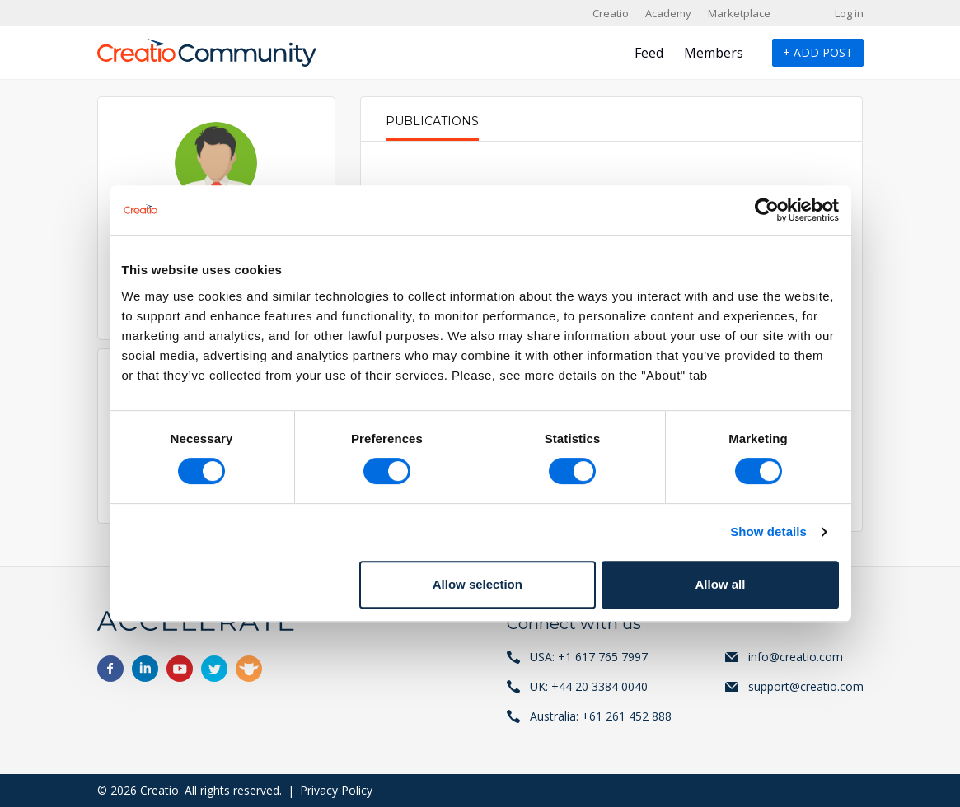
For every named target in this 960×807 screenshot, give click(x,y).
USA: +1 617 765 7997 (589, 657)
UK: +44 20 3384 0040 (589, 686)
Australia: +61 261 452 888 (601, 716)
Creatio (610, 13)
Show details (768, 532)
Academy (668, 13)
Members (713, 53)
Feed (649, 53)
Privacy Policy (336, 790)
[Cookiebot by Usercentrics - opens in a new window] (767, 210)
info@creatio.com (795, 657)
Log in (849, 13)
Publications (432, 121)
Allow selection (477, 584)
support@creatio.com (806, 686)
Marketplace (739, 13)
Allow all (720, 584)
